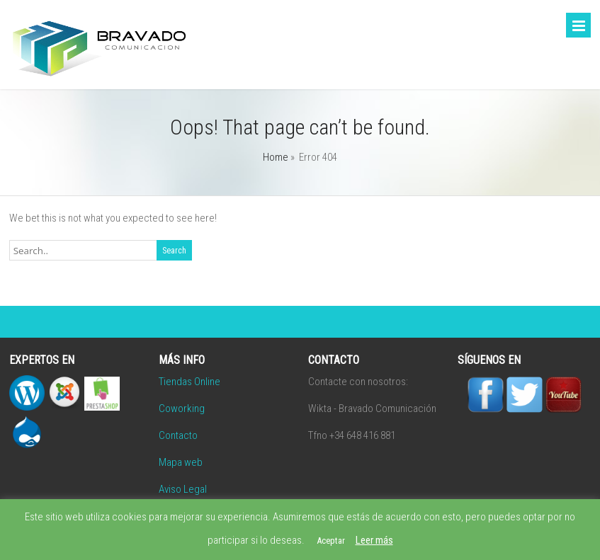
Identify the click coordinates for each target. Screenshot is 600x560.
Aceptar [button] (331, 540)
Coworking (182, 408)
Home (275, 157)
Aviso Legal (183, 489)
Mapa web (181, 462)
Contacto (178, 435)
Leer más (374, 540)
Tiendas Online (189, 381)
